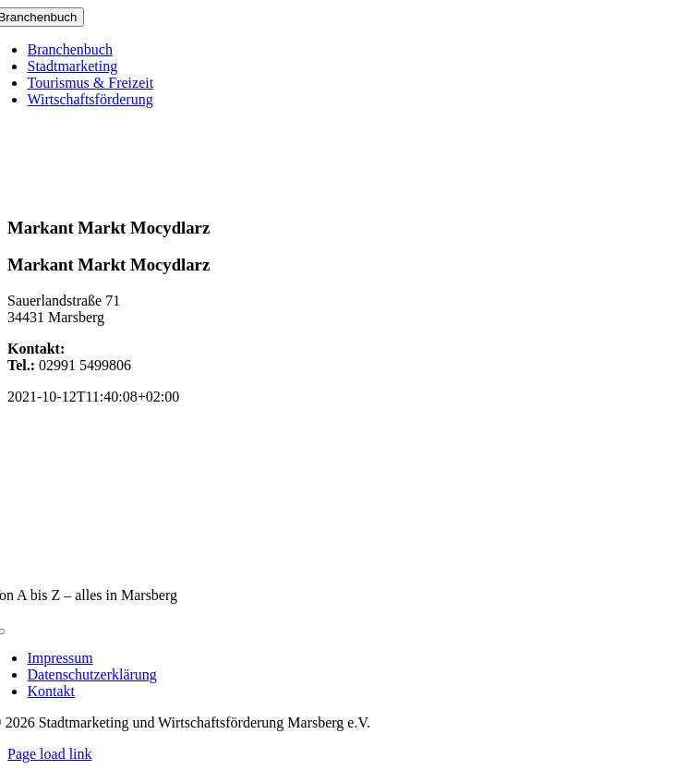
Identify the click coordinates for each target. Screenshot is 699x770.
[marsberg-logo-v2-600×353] (349, 563)
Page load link (49, 754)
